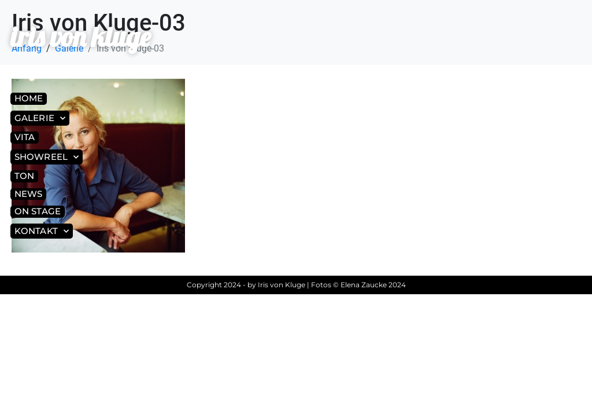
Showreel (46, 157)
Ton (24, 175)
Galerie (39, 118)
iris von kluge (80, 37)
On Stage (37, 211)
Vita (24, 136)
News (28, 193)
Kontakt (41, 231)
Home (28, 98)
